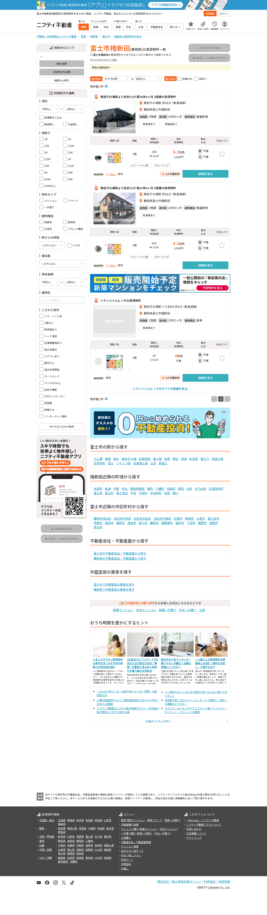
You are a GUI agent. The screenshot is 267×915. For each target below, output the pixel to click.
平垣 (133, 493)
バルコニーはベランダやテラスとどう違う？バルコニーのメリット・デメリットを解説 (196, 710)
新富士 (163, 463)
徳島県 (107, 849)
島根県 (89, 849)
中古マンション (146, 610)
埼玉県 (82, 828)
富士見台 (122, 493)
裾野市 (202, 523)
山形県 (107, 820)
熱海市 (189, 518)
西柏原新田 (137, 489)
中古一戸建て (187, 610)
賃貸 (123, 820)
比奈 (153, 463)
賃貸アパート (154, 820)
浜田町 (171, 489)
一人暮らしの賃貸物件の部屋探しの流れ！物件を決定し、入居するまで (210, 663)
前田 (167, 493)
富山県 (89, 836)
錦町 (150, 489)
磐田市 (120, 523)
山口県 (98, 849)
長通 (108, 489)
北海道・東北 (46, 820)
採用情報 (224, 881)
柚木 (116, 459)
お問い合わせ (193, 829)
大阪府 (61, 845)
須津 (184, 459)
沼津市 (178, 518)
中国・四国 (45, 849)
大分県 (98, 857)
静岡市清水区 (102, 518)
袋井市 (179, 523)
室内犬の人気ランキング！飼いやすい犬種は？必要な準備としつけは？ (176, 663)
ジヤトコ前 (123, 463)
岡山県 (71, 849)
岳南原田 (144, 459)
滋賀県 (89, 845)
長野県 (80, 836)
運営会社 (163, 881)
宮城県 (89, 820)
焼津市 (131, 523)
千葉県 (92, 828)
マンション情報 (130, 846)
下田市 (191, 523)
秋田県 (98, 820)
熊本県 (89, 857)
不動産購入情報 (130, 824)
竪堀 (108, 459)
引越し (124, 868)
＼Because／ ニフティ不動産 (202, 820)
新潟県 (61, 836)
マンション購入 (130, 829)
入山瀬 (98, 459)
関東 (41, 828)
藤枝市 (154, 523)
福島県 (61, 824)
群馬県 (61, 832)
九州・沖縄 (45, 857)
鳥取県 (80, 849)
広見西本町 (216, 489)
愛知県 (61, 841)
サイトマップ (193, 837)
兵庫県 (71, 845)
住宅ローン (127, 859)
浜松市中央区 (122, 518)
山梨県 (71, 836)
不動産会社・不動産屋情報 (136, 842)
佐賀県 (71, 857)
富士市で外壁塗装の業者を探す (114, 584)
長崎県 (80, 857)
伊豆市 (98, 527)
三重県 (89, 841)
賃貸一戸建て (172, 820)
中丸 (124, 489)
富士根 (157, 459)
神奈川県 (72, 828)
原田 (181, 489)
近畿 (41, 845)
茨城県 (101, 828)
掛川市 (143, 523)
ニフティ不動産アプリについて (203, 824)
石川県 (98, 836)
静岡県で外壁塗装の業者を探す (114, 589)
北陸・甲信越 (46, 836)
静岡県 (80, 841)
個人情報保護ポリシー (186, 881)
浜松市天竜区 (162, 518)
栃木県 (110, 828)
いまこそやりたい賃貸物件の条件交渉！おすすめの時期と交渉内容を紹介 (108, 663)
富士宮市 (213, 518)
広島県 (61, 849)
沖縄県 (73, 861)
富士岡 (98, 493)
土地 (202, 610)
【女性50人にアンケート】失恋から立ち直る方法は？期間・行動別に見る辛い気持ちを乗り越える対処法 (142, 665)
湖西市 (213, 523)
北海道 (61, 820)
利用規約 (210, 881)
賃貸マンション (136, 820)
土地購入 (126, 837)
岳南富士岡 (140, 463)
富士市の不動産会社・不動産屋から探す (120, 553)
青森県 (71, 820)
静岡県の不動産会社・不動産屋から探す (120, 558)
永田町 (98, 489)
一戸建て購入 (128, 833)
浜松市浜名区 (142, 518)
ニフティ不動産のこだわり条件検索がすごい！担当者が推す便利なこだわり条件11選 (128, 710)
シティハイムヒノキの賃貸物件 (120, 300)
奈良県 (98, 845)
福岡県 (61, 857)
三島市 (200, 518)
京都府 (80, 845)
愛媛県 (71, 853)
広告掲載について (196, 833)
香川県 (61, 853)
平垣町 (143, 493)
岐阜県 (71, 841)
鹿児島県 (63, 861)
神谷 (175, 459)
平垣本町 (156, 493)
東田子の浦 (129, 459)
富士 (111, 463)
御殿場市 (167, 523)
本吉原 (193, 459)
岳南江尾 (217, 459)
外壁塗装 (126, 864)
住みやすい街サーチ (132, 851)
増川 (175, 493)
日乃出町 (200, 489)
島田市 (109, 523)
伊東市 (98, 523)
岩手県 (80, 820)
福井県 (107, 836)
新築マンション (123, 610)
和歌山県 (109, 845)
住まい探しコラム (131, 855)
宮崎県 (107, 857)
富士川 (204, 459)
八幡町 (159, 489)
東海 (41, 841)
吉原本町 (99, 463)
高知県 (80, 853)
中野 (116, 489)
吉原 (167, 459)
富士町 (109, 493)
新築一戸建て (167, 610)
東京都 (61, 828)
